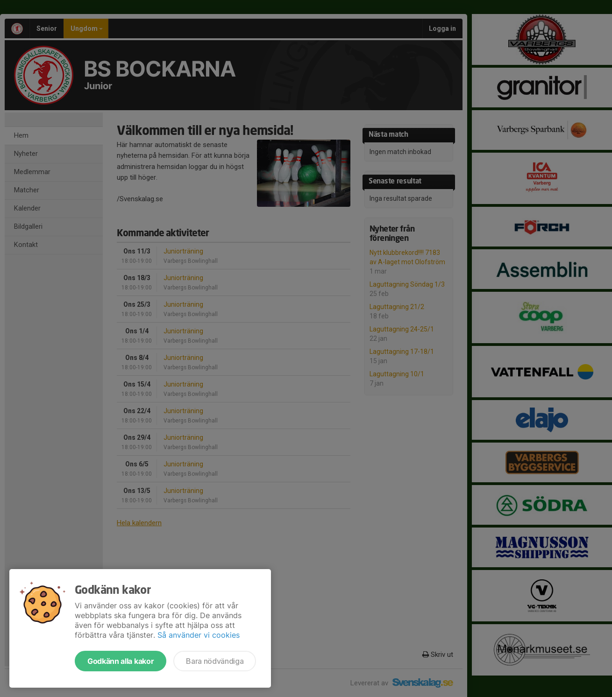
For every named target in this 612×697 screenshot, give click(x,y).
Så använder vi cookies (198, 635)
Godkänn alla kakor (120, 661)
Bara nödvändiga (214, 661)
